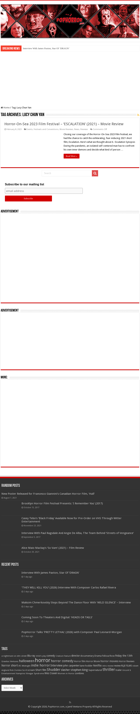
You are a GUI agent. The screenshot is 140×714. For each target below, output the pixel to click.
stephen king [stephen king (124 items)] (79, 670)
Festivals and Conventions (46, 129)
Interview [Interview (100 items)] (56, 665)
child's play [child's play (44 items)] (41, 656)
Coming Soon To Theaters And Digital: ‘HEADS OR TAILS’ (57, 617)
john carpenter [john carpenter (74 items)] (71, 665)
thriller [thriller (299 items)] (108, 669)
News (76, 129)
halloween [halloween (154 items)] (26, 661)
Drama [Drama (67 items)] (98, 655)
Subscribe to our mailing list (24, 184)
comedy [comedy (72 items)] (50, 655)
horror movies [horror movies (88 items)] (109, 661)
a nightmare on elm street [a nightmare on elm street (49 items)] (14, 656)
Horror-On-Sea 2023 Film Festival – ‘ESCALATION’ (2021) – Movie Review (63, 124)
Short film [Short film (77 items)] (40, 669)
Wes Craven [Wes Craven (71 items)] (50, 673)
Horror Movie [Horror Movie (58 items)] (93, 661)
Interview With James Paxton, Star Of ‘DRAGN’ (46, 48)
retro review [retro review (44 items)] (107, 666)
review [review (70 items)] (117, 665)
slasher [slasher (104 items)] (65, 670)
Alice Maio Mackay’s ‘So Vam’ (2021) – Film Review (53, 547)
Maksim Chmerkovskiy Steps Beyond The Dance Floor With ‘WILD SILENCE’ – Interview (76, 602)
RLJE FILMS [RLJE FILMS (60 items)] (126, 665)
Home (5, 107)
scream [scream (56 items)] (31, 670)
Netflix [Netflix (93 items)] (97, 665)
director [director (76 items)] (75, 655)
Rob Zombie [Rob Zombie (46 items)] (16, 670)
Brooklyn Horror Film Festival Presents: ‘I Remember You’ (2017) (62, 503)
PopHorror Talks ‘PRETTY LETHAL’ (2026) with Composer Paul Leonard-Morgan (72, 632)
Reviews (84, 129)
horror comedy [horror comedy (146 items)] (62, 661)
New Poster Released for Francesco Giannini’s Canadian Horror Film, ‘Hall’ (48, 493)
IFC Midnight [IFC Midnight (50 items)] (24, 665)
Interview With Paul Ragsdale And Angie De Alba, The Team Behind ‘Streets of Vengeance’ (78, 533)
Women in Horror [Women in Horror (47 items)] (66, 673)
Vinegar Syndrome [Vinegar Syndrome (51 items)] (35, 673)
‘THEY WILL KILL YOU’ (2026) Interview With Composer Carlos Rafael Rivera (69, 587)
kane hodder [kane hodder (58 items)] (86, 665)
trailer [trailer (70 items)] (119, 670)
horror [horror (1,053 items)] (42, 660)
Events (29, 129)
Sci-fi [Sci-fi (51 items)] (24, 670)
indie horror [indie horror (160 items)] (40, 665)
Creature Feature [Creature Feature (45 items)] (63, 656)
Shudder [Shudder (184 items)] (53, 670)
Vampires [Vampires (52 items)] (20, 673)
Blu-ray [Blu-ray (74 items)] (31, 655)
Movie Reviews (66, 129)
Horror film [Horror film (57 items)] (79, 661)
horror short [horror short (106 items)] (9, 665)
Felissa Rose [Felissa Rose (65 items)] (108, 655)
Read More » (71, 156)
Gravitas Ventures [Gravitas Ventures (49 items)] (9, 661)
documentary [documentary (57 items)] (87, 656)
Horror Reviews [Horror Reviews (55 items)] (126, 661)
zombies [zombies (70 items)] (79, 673)
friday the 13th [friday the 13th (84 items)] (124, 655)
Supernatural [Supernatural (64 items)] (95, 670)
